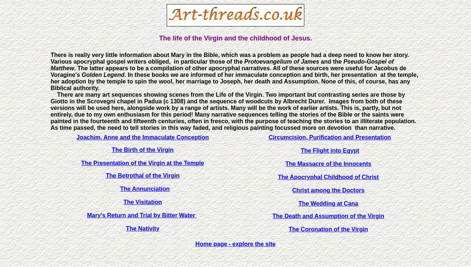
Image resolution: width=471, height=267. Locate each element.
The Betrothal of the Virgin (143, 175)
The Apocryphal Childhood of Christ (328, 177)
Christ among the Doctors (328, 190)
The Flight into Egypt (330, 150)
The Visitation (142, 202)
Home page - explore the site (235, 244)
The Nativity (142, 228)
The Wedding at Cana (328, 203)
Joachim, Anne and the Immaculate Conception (143, 137)
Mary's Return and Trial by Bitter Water (142, 215)
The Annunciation (145, 189)
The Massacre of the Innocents (328, 164)
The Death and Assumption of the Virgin (328, 216)
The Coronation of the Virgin (328, 229)
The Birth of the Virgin (143, 150)
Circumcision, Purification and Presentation (330, 137)
